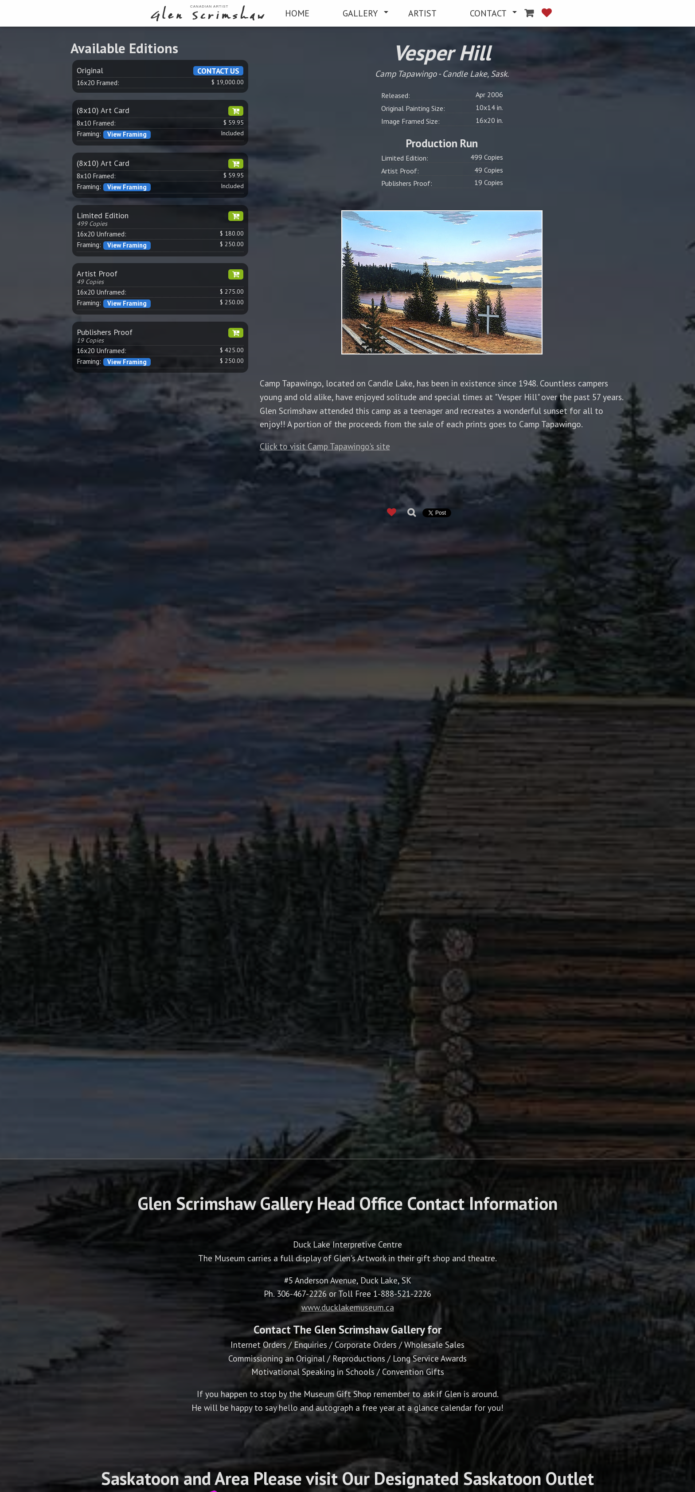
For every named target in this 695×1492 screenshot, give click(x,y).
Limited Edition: (404, 158)
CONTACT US (218, 70)
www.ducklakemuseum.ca (347, 1307)
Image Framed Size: (410, 121)
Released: (395, 95)
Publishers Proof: (406, 183)
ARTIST (422, 13)
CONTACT (488, 13)
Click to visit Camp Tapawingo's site (325, 446)
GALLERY (360, 13)
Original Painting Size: (413, 108)
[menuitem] (209, 13)
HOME (297, 13)
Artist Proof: (400, 170)
